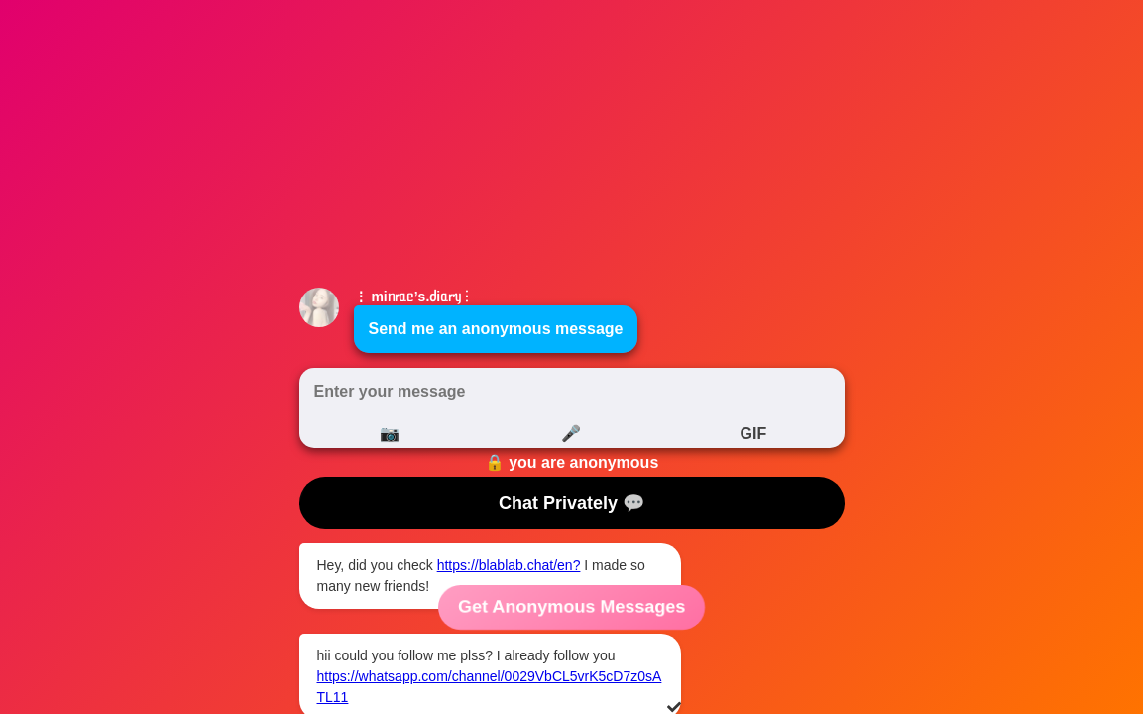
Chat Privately (571, 503)
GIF (753, 433)
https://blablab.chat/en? (509, 565)
